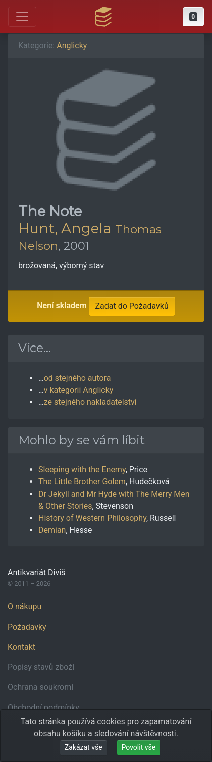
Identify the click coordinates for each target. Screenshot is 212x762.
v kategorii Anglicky (79, 390)
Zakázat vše (83, 747)
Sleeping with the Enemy (82, 469)
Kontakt (21, 647)
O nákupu (24, 606)
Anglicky (72, 45)
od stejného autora (77, 378)
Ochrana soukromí (40, 687)
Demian (52, 530)
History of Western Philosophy (92, 518)
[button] (193, 16)
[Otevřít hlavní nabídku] (22, 17)
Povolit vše (139, 747)
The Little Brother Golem (82, 482)
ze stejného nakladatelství (90, 402)
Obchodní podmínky (43, 707)
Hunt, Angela (65, 228)
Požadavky (27, 627)
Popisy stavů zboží (41, 667)
